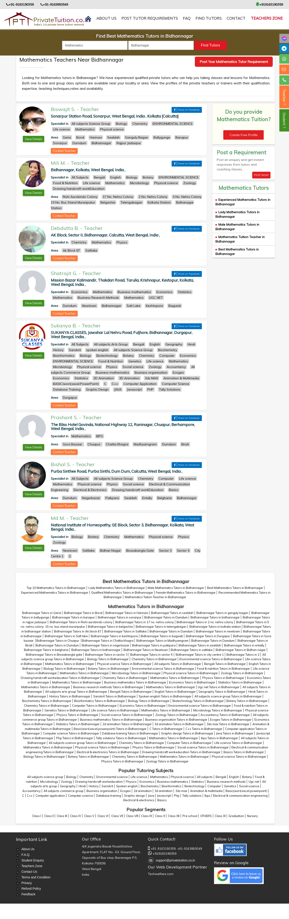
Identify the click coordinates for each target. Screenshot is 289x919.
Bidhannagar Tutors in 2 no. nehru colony (205, 622)
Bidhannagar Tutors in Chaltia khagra (107, 640)
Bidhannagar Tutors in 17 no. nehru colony (144, 622)
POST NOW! (261, 175)
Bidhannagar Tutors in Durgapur (208, 636)
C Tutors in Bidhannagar (166, 729)
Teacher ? (284, 97)
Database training (108, 795)
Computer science (80, 795)
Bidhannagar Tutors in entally (244, 645)
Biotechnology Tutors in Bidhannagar (198, 701)
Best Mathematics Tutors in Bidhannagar (235, 588)
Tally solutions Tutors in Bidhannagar (121, 738)
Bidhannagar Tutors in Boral (83, 613)
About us (106, 18)
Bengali (221, 777)
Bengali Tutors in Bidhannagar (225, 664)
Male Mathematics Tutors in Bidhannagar (176, 588)
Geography (68, 786)
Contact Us (29, 871)
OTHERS (206, 816)
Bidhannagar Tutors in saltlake (192, 650)
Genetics (230, 786)
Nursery (252, 816)
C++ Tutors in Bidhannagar (204, 729)
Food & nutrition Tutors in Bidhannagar (223, 668)
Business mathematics (172, 781)
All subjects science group (45, 777)
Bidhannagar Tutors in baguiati (162, 636)
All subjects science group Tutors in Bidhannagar (228, 696)
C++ (30, 795)
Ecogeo (125, 791)
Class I (36, 816)
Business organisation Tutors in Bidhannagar (176, 719)
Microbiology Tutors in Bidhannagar (136, 673)
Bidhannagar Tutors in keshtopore (114, 636)
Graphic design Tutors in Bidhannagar (187, 733)
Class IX (146, 816)
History (94, 786)
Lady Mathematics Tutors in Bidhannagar (117, 588)
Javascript (164, 795)
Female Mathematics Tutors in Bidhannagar (186, 592)
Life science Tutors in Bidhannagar (115, 710)
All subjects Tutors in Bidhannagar (177, 664)
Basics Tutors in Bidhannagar (244, 752)
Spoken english (127, 786)
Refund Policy (31, 888)
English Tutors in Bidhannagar (175, 691)
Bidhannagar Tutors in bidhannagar (215, 617)
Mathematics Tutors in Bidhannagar (69, 664)
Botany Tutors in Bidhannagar (108, 668)
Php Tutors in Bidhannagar (74, 738)
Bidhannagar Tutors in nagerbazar (105, 645)
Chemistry (86, 777)
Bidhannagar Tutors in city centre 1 (200, 654)
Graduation (236, 816)
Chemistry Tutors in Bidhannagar (154, 659)
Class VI (102, 816)
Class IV (75, 816)
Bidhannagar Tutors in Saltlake (125, 631)
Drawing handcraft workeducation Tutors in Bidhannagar (60, 678)
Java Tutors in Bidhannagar (234, 733)
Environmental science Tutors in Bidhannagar (210, 659)
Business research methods (226, 781)
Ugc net (254, 781)
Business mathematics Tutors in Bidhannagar (135, 682)
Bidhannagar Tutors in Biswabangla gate (54, 654)
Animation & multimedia (206, 791)
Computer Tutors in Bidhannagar (94, 705)
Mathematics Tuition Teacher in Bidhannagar (155, 597)
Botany (247, 777)
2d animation (143, 791)
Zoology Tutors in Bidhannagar (242, 673)
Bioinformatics (172, 786)
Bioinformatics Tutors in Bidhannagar (99, 701)
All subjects (205, 777)
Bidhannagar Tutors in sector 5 (151, 654)
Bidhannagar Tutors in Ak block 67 (77, 631)
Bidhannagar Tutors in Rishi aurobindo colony (81, 622)
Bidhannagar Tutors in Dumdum (166, 617)
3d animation (163, 791)
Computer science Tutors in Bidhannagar (71, 733)
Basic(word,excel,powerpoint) (246, 791)
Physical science (182, 777)
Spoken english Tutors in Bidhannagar (165, 696)
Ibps (207, 795)
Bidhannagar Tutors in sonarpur (120, 617)
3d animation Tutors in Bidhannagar (179, 724)
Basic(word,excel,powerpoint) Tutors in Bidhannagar (110, 729)
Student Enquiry (32, 860)
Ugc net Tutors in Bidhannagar (219, 687)
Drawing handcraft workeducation (99, 781)
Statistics (197, 781)
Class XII (173, 816)
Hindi (82, 786)
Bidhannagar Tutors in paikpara (154, 645)
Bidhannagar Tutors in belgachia (110, 626)
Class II (49, 816)
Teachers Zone (267, 18)
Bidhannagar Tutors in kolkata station (215, 626)
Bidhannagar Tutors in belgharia (46, 650)
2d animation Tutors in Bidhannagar (127, 724)
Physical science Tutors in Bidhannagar (124, 664)
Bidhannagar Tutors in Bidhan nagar (241, 650)
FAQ (187, 18)
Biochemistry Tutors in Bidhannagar (46, 701)
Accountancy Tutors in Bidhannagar (225, 715)
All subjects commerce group (64, 791)
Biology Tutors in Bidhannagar (108, 659)
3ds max (181, 791)
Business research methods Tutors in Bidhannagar (108, 687)
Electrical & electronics (138, 800)
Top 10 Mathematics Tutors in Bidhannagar (56, 588)
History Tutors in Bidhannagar (69, 696)
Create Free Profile (244, 135)
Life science (139, 777)
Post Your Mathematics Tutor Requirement (234, 61)
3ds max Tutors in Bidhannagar (228, 724)
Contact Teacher (64, 151)
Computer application (50, 795)
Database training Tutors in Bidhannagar (130, 733)
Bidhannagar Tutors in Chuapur (58, 640)
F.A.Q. (25, 854)
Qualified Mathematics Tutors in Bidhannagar (122, 592)
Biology (71, 777)
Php (176, 795)
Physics (131, 781)
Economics (147, 781)
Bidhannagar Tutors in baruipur (73, 617)
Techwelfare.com (160, 874)
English (234, 777)
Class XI (220, 816)
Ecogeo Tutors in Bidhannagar (231, 719)
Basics (162, 800)
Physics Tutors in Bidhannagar (223, 678)
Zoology (66, 781)
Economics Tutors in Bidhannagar (192, 682)
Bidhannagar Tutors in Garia (41, 613)
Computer (214, 786)
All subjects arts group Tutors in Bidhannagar (76, 691)
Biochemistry (150, 786)
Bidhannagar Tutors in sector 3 (106, 654)
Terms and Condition (35, 877)
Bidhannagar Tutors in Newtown (146, 650)
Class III (62, 816)
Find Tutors (209, 18)
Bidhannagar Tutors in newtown (218, 631)
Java (151, 795)
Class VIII (132, 816)
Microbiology (49, 781)
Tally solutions (192, 795)
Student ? (284, 120)
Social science (249, 786)
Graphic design (134, 795)
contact (236, 18)
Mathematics (159, 777)
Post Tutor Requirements (149, 18)
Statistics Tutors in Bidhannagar (240, 682)
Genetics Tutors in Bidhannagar (66, 710)
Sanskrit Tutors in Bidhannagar (114, 696)
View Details (33, 139)
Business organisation (101, 791)
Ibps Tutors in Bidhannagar (219, 738)
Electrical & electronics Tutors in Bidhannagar (108, 752)
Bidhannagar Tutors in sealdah (172, 613)
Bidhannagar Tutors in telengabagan (161, 626)
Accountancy (31, 791)
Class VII (117, 816)
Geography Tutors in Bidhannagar (221, 691)
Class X (160, 816)
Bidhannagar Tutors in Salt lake (66, 636)
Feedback (28, 894)
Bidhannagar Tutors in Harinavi (126, 613)
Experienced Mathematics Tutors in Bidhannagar (54, 592)
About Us (28, 849)
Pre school (189, 816)
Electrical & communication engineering (240, 795)
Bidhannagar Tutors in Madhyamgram (162, 640)
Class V (89, 816)
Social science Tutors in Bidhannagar (126, 715)
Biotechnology (194, 786)
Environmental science (112, 777)
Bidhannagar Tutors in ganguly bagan (222, 613)
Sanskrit (107, 786)
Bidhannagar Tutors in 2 (242, 654)
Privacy (26, 883)
